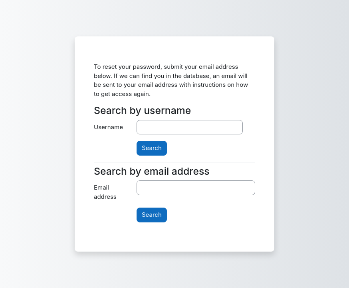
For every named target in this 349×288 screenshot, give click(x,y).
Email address (105, 192)
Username (108, 127)
